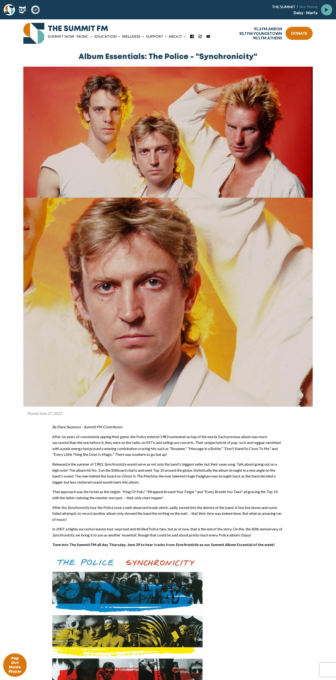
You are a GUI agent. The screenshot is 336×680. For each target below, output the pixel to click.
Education (105, 36)
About (175, 36)
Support (154, 36)
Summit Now (61, 36)
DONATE (299, 33)
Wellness (131, 36)
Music (83, 36)
